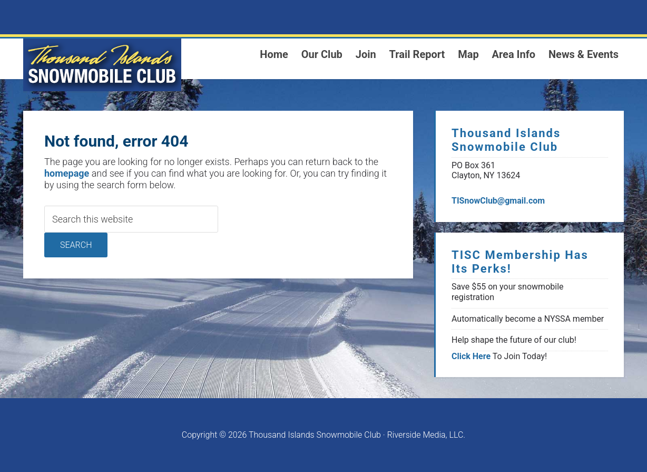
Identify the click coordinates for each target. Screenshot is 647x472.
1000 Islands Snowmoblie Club (102, 64)
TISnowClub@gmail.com (498, 201)
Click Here (471, 356)
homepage (66, 173)
